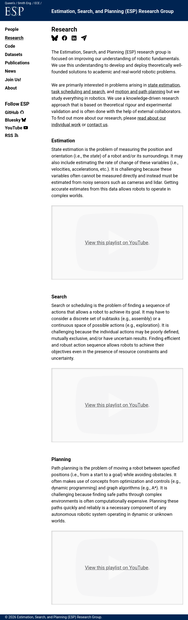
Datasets (13, 54)
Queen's (10, 3)
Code (10, 46)
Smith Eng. (25, 3)
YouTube (16, 127)
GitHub (14, 112)
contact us (97, 124)
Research (14, 37)
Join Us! (13, 79)
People (12, 29)
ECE (37, 3)
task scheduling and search (78, 91)
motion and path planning (140, 91)
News (10, 71)
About (11, 87)
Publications (17, 62)
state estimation (164, 85)
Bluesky (15, 120)
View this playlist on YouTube (116, 243)
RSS (12, 135)
